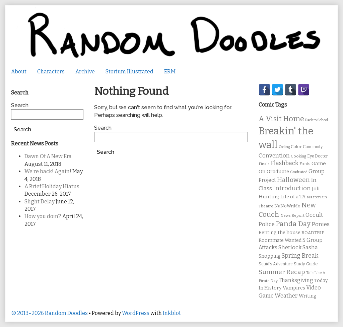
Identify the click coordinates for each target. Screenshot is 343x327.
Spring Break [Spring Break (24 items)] (299, 255)
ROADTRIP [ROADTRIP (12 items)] (312, 233)
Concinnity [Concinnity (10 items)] (313, 146)
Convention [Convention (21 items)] (274, 155)
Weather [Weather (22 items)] (286, 295)
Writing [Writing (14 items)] (308, 296)
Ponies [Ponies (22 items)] (321, 224)
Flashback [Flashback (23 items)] (284, 163)
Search (103, 128)
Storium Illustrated (129, 71)
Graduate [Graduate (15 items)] (278, 172)
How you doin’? (42, 216)
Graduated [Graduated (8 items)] (298, 172)
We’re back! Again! (47, 171)
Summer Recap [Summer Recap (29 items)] (282, 272)
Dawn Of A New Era (48, 156)
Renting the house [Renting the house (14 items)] (279, 233)
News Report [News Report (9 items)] (292, 215)
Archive (85, 71)
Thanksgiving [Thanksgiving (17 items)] (296, 280)
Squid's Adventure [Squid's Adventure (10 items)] (276, 264)
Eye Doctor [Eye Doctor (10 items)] (317, 156)
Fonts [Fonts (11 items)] (305, 163)
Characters (51, 71)
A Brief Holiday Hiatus (51, 186)
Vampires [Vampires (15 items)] (294, 288)
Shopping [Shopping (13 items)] (269, 256)
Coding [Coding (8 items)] (284, 147)
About (18, 71)
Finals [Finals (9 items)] (264, 163)
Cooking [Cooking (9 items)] (298, 156)
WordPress (135, 313)
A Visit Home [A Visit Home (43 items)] (281, 119)
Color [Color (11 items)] (296, 146)
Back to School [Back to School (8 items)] (316, 120)
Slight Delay (39, 201)
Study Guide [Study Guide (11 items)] (306, 263)
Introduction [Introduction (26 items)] (292, 188)
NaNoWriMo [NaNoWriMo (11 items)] (287, 205)
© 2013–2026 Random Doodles (49, 313)
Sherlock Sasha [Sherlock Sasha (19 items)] (298, 247)
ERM (170, 71)
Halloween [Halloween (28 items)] (293, 180)
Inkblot (172, 313)
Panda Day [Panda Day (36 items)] (293, 224)
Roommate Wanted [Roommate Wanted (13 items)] (280, 240)
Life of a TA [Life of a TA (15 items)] (292, 197)
